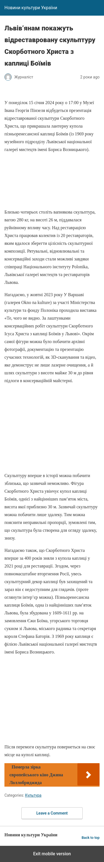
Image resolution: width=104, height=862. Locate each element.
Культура (33, 795)
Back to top (91, 837)
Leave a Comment (52, 813)
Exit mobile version (52, 853)
